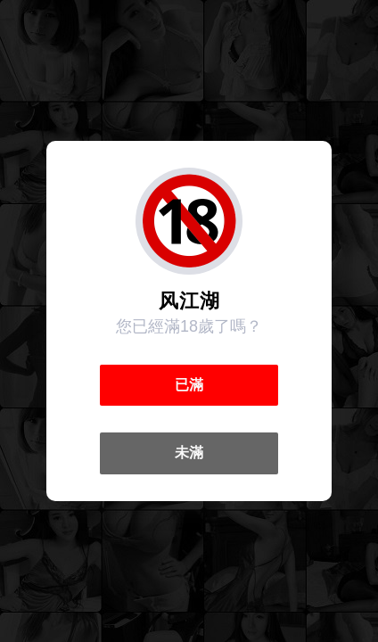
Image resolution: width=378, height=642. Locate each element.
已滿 (189, 384)
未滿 (189, 452)
